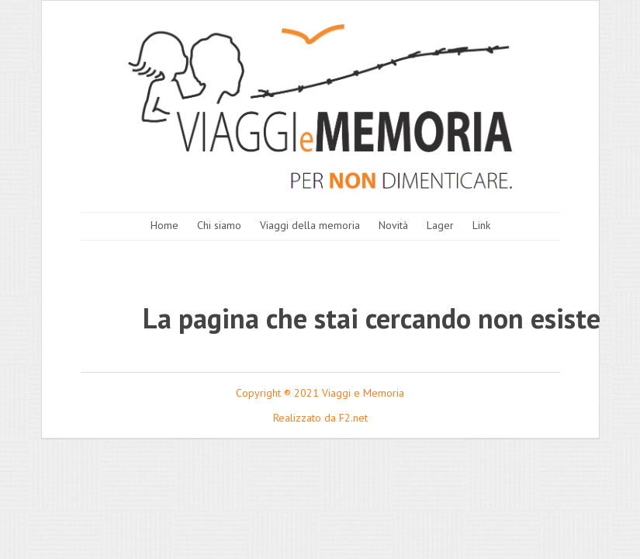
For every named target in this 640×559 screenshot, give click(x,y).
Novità (393, 225)
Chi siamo (219, 225)
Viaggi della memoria (310, 225)
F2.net (353, 418)
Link (481, 225)
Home (164, 225)
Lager (440, 225)
